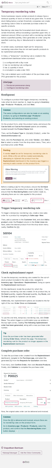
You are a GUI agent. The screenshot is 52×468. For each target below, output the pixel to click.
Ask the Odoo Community (30, 453)
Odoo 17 (45, 7)
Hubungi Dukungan (10, 453)
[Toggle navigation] (1, 6)
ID (38, 7)
